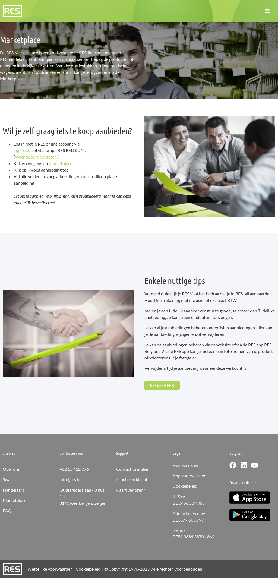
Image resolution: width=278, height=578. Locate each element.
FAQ (7, 510)
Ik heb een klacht (131, 479)
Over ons (11, 469)
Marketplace (60, 163)
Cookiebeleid (185, 485)
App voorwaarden (189, 475)
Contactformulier (132, 469)
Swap (8, 479)
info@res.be (70, 479)
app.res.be (23, 150)
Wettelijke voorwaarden (50, 568)
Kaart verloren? (130, 489)
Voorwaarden (185, 465)
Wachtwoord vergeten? (36, 156)
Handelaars (13, 489)
